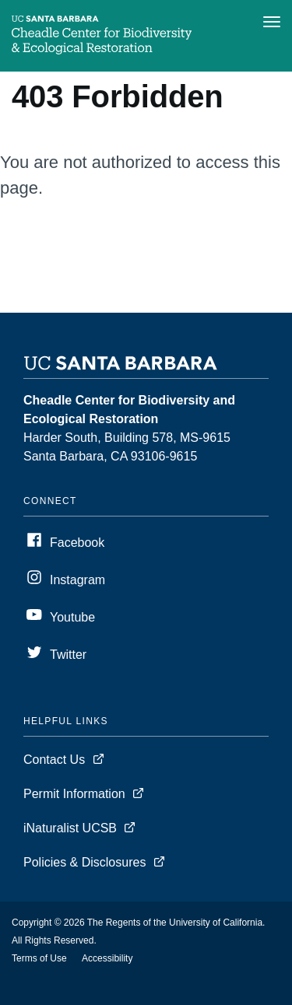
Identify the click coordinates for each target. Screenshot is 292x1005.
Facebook (77, 542)
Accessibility (107, 958)
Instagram (77, 580)
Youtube (72, 617)
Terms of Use (39, 958)
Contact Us (54, 759)
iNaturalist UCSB (70, 828)
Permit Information (74, 793)
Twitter (68, 654)
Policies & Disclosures (84, 862)
